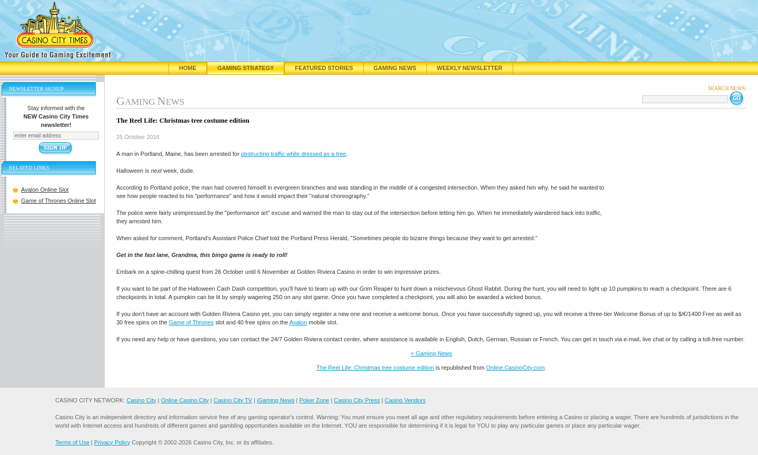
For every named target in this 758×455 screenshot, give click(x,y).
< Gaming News (431, 353)
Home (187, 68)
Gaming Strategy (245, 68)
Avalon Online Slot (44, 189)
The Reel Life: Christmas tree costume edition (375, 367)
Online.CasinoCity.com (515, 367)
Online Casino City (185, 400)
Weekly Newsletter (470, 68)
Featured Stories (324, 68)
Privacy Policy (112, 442)
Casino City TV (233, 400)
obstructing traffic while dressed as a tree (293, 154)
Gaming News (395, 68)
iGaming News (276, 400)
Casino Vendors (405, 400)
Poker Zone (314, 400)
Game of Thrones (191, 322)
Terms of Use (72, 442)
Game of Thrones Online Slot (58, 200)
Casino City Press (357, 400)
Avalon (298, 322)
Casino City (141, 400)
